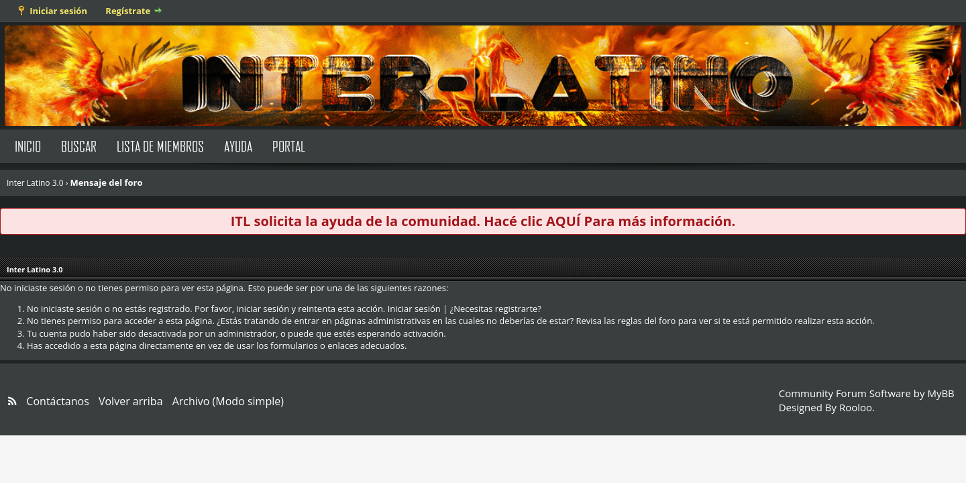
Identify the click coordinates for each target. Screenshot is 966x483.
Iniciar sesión (58, 10)
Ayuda (238, 146)
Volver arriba (131, 401)
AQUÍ (563, 221)
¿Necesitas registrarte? (495, 309)
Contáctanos (57, 401)
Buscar (79, 146)
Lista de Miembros (160, 146)
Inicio (28, 146)
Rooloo (855, 407)
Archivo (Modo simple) (228, 401)
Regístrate (127, 10)
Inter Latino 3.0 (35, 183)
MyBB (940, 393)
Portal (288, 146)
